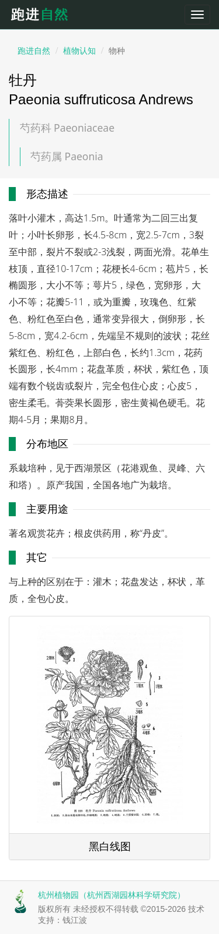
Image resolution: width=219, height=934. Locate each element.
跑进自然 (44, 14)
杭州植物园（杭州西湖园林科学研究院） (111, 895)
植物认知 (79, 50)
